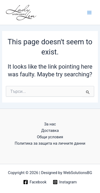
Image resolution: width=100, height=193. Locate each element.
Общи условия (50, 137)
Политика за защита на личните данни (50, 143)
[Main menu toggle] (89, 12)
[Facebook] (35, 182)
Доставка (50, 130)
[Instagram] (64, 182)
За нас (50, 124)
